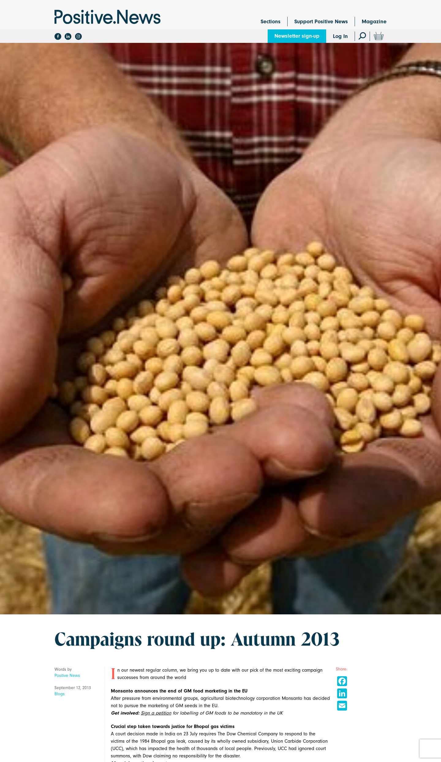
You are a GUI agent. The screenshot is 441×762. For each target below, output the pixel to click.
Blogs (60, 693)
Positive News (67, 675)
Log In (340, 36)
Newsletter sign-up (296, 36)
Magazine (374, 21)
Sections (271, 21)
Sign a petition (156, 713)
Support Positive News (321, 21)
